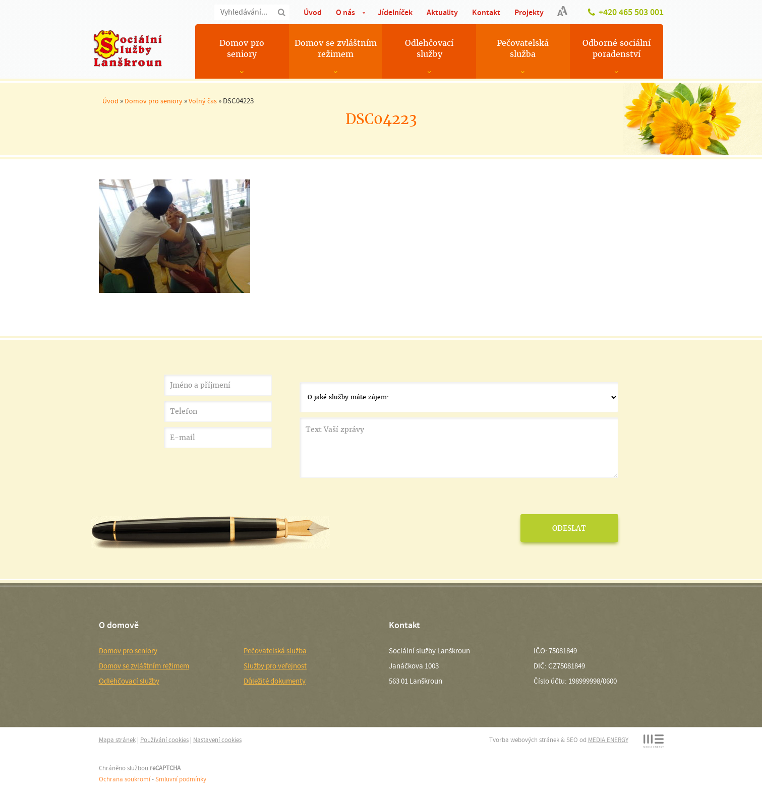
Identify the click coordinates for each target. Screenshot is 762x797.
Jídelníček (395, 12)
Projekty (529, 12)
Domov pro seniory (241, 48)
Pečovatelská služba (523, 48)
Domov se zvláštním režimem (336, 48)
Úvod (313, 12)
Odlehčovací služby (429, 48)
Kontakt (486, 12)
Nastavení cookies (217, 739)
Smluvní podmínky (180, 779)
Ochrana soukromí (124, 779)
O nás (345, 12)
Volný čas (203, 100)
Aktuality (442, 12)
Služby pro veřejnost (275, 666)
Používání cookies (164, 739)
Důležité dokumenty (275, 681)
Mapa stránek (117, 739)
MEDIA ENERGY (608, 739)
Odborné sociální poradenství (616, 48)
